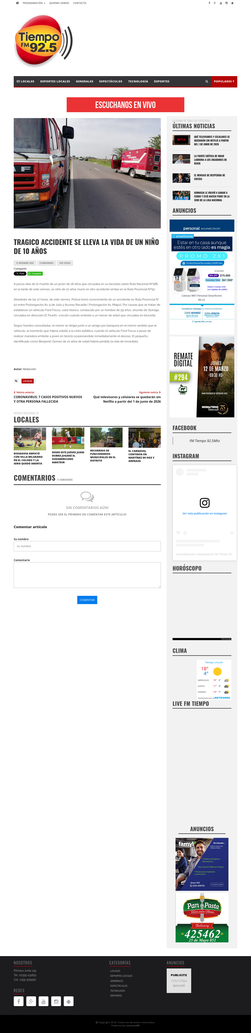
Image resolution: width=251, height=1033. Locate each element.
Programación (34, 3)
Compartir (20, 268)
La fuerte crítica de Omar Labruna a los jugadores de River (210, 159)
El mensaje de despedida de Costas (209, 177)
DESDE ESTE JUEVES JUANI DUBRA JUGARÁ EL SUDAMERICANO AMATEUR (68, 457)
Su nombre (21, 539)
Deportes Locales (55, 81)
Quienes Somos (59, 3)
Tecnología (138, 81)
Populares (224, 81)
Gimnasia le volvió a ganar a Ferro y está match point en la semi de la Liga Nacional (212, 196)
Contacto (79, 3)
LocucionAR (133, 1025)
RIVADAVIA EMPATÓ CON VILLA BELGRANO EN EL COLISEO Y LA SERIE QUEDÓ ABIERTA (28, 458)
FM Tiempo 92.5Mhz (205, 440)
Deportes (162, 81)
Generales (84, 81)
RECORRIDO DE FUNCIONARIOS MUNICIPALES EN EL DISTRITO (103, 455)
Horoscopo (226, 639)
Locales (25, 81)
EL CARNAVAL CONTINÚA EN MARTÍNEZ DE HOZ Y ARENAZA (141, 456)
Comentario (22, 560)
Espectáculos (110, 81)
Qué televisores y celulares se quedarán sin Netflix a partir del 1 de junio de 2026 (212, 140)
